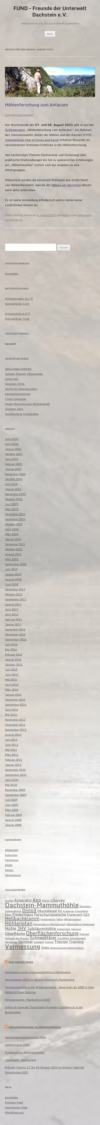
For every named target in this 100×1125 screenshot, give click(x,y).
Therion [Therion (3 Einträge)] (61, 942)
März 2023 (11, 509)
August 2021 (13, 554)
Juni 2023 (11, 504)
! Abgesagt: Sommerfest (20, 1060)
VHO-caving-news (21, 962)
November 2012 (15, 719)
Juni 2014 (11, 709)
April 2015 (12, 684)
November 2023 (15, 494)
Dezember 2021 (15, 544)
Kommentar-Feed (16, 1107)
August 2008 (13, 820)
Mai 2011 (11, 749)
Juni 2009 (11, 805)
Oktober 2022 (14, 524)
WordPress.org (14, 1112)
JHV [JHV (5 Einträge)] (21, 928)
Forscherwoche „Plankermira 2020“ (28, 999)
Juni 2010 (11, 779)
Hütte (8, 865)
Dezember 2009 (15, 790)
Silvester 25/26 (14, 384)
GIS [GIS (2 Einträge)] (86, 914)
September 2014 (15, 704)
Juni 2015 (11, 674)
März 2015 (11, 689)
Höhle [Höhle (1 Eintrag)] (59, 919)
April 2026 (12, 444)
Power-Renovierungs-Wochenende (27, 404)
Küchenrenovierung (17, 394)
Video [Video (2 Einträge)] (45, 947)
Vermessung (13, 875)
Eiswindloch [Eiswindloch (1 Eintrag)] (81, 911)
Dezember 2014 (15, 699)
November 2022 (15, 519)
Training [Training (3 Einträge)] (76, 942)
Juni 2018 (11, 584)
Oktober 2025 (14, 454)
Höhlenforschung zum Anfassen (36, 104)
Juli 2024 (11, 484)
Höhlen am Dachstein (66, 185)
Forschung (11, 860)
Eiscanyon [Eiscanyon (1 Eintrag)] (68, 911)
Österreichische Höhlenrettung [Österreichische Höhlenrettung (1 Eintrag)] (66, 948)
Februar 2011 (13, 759)
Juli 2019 (11, 569)
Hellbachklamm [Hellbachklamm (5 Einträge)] (22, 918)
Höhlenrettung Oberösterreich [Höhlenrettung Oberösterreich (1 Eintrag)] (49, 924)
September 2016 (15, 639)
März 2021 (11, 559)
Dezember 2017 (15, 589)
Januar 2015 (13, 694)
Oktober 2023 (14, 499)
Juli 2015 (11, 669)
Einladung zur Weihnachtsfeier (25, 1052)
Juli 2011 (11, 739)
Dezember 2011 (15, 724)
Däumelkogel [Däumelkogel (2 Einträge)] (47, 910)
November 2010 (15, 769)
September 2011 (15, 729)
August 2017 (13, 604)
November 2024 (15, 474)
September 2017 (15, 599)
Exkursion (11, 855)
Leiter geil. (12, 379)
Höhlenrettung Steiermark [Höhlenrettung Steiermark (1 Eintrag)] (80, 924)
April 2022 (12, 529)
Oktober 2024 (14, 479)
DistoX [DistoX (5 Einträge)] (29, 910)
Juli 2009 (11, 800)
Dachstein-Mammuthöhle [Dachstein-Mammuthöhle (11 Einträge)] (42, 905)
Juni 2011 (11, 744)
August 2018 (13, 579)
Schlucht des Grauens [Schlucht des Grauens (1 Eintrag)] (17, 938)
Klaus (66, 215)
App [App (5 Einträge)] (36, 899)
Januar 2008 (13, 825)
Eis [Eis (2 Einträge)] (60, 910)
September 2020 (15, 564)
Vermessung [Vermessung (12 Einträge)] (22, 946)
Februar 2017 (13, 619)
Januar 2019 (13, 574)
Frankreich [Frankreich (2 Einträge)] (75, 914)
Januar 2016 (13, 659)
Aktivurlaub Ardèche (18, 369)
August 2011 (13, 734)
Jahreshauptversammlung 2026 (25, 1037)
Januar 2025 (13, 469)
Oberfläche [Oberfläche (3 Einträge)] (15, 934)
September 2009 (15, 795)
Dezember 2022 (15, 514)
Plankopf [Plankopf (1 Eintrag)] (84, 934)
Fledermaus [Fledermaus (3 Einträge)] (22, 914)
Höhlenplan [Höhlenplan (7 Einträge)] (18, 923)
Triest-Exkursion (15, 399)
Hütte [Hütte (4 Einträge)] (10, 928)
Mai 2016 (11, 649)
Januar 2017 (13, 624)
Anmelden (11, 273)
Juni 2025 (11, 459)
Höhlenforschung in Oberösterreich (35, 1027)
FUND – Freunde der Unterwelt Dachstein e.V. (50, 11)
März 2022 (11, 534)
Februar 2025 (13, 464)
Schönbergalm (15, 129)
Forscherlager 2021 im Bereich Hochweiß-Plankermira (39, 979)
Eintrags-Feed (14, 1102)
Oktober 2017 (14, 594)
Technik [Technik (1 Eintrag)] (49, 942)
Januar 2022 (13, 539)
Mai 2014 (11, 714)
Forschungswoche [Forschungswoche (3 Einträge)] (50, 914)
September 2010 (15, 774)
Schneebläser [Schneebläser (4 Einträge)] (43, 937)
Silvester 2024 (14, 409)
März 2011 (11, 754)
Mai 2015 (11, 679)
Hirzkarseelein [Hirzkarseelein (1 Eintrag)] (48, 919)
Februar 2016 (13, 654)
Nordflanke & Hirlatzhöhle (21, 414)
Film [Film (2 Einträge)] (8, 914)
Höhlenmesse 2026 (17, 1045)
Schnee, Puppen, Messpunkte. (24, 374)
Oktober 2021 (14, 549)
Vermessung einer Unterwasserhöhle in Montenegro (38, 972)
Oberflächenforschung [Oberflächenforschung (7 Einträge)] (52, 933)
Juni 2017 (11, 609)
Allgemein (84, 215)
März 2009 (11, 810)
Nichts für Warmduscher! (21, 389)
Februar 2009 (13, 815)
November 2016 (15, 634)
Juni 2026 (11, 439)
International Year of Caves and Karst (31, 139)
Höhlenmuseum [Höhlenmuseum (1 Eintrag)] (72, 919)
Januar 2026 (13, 449)
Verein (9, 870)
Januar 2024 (13, 489)
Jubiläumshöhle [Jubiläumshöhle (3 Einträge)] (41, 929)
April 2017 (12, 614)
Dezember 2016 (15, 629)
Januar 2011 (13, 764)
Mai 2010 (11, 785)
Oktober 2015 (14, 664)
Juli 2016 (11, 644)
